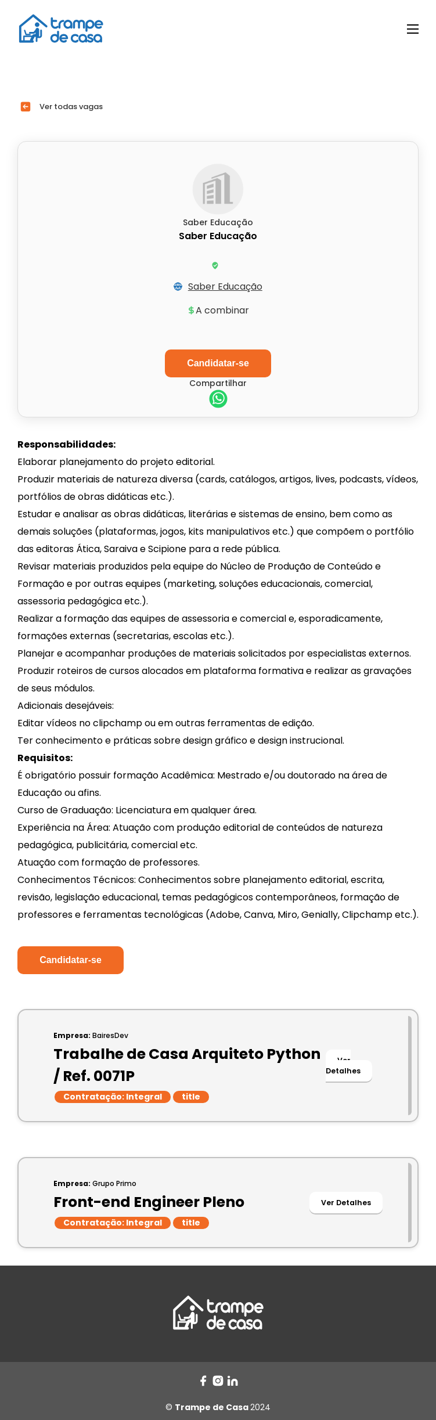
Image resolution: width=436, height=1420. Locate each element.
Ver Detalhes (343, 1065)
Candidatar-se (70, 960)
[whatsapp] (218, 400)
